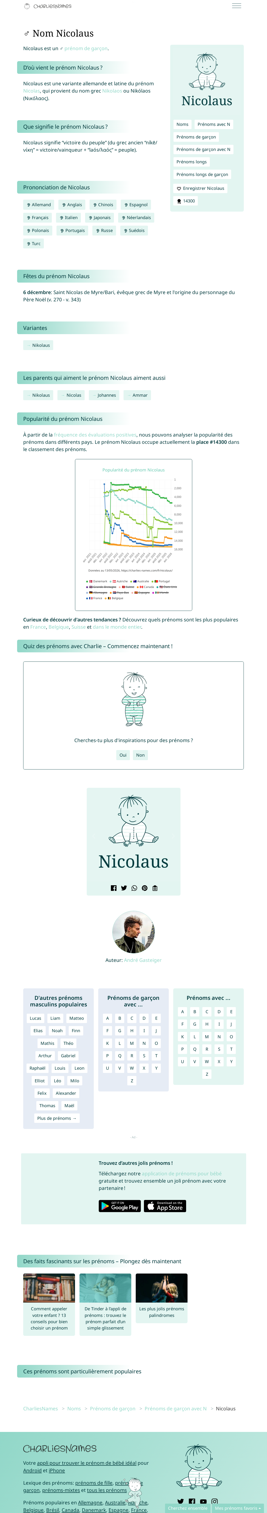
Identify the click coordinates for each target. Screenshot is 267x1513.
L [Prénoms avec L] (195, 1036)
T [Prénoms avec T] (231, 1049)
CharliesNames (40, 1408)
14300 (185, 201)
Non (140, 755)
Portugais (72, 230)
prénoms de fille (94, 1482)
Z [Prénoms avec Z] (207, 1074)
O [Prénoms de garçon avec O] (156, 1043)
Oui (123, 755)
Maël (69, 1105)
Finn (76, 1030)
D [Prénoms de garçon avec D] (144, 1018)
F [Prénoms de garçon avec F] (107, 1030)
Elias (38, 1030)
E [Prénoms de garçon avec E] (156, 1018)
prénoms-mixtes (61, 1490)
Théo (68, 1043)
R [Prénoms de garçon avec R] (132, 1055)
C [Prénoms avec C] (207, 1011)
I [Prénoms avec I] (219, 1024)
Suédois (134, 230)
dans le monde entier (117, 627)
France (38, 627)
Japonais (99, 217)
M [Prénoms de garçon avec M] (132, 1043)
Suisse (78, 627)
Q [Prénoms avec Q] (194, 1049)
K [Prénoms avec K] (182, 1036)
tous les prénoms (107, 1490)
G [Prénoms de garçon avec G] (119, 1030)
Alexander (66, 1093)
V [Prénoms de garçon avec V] (119, 1068)
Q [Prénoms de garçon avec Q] (119, 1055)
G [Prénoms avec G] (194, 1024)
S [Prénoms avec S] (219, 1049)
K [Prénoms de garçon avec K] (107, 1043)
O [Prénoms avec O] (231, 1036)
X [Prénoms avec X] (219, 1061)
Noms (182, 124)
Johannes (107, 395)
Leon (79, 1068)
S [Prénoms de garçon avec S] (144, 1055)
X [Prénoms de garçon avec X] (144, 1068)
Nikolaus (41, 345)
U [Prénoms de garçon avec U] (107, 1068)
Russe (104, 230)
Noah (57, 1030)
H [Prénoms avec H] (206, 1024)
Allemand (38, 204)
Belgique (59, 627)
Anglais (72, 204)
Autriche (137, 1502)
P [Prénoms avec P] (182, 1049)
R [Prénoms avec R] (207, 1049)
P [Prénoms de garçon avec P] (107, 1055)
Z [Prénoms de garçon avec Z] (132, 1080)
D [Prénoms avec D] (219, 1011)
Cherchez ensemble (187, 1508)
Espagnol (136, 204)
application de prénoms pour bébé (182, 1173)
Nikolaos (112, 90)
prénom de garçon (86, 48)
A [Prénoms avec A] (182, 1011)
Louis (60, 1068)
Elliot (40, 1080)
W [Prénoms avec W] (207, 1061)
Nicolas (31, 90)
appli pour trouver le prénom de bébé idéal (86, 1463)
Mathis (47, 1043)
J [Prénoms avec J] (231, 1024)
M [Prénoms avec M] (207, 1036)
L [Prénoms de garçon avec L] (120, 1043)
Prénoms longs (192, 161)
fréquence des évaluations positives (95, 434)
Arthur (45, 1055)
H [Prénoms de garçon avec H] (131, 1030)
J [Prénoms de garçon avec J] (156, 1030)
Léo (57, 1080)
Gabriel (68, 1055)
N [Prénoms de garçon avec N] (144, 1043)
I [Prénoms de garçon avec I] (144, 1030)
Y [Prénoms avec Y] (231, 1061)
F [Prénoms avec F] (182, 1024)
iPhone (57, 1470)
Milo (74, 1080)
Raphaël (37, 1068)
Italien (68, 217)
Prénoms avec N (214, 124)
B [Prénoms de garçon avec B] (119, 1018)
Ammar (140, 395)
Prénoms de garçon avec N (203, 149)
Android (32, 1470)
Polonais (37, 230)
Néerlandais (136, 217)
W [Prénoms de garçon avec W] (132, 1068)
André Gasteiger (143, 960)
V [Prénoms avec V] (194, 1061)
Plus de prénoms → (56, 1118)
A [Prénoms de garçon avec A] (107, 1018)
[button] (94, 836)
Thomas (47, 1105)
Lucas (35, 1018)
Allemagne (90, 1502)
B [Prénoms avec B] (194, 1011)
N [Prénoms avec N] (219, 1036)
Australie (115, 1502)
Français (37, 217)
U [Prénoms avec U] (182, 1061)
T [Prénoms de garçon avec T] (156, 1055)
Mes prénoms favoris (236, 1508)
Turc (33, 243)
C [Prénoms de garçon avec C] (132, 1018)
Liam (55, 1018)
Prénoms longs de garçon (202, 174)
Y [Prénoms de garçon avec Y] (156, 1068)
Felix (42, 1093)
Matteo (76, 1018)
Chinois (103, 204)
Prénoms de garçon (196, 137)
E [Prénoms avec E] (231, 1011)
